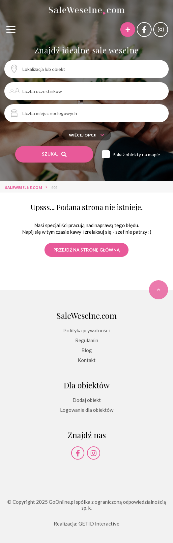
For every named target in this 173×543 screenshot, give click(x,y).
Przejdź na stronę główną (86, 250)
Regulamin (86, 340)
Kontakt (87, 360)
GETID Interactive (98, 524)
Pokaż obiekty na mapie (136, 154)
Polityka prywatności (86, 330)
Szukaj (54, 154)
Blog (86, 350)
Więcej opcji (86, 135)
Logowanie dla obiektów (86, 410)
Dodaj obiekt (86, 400)
